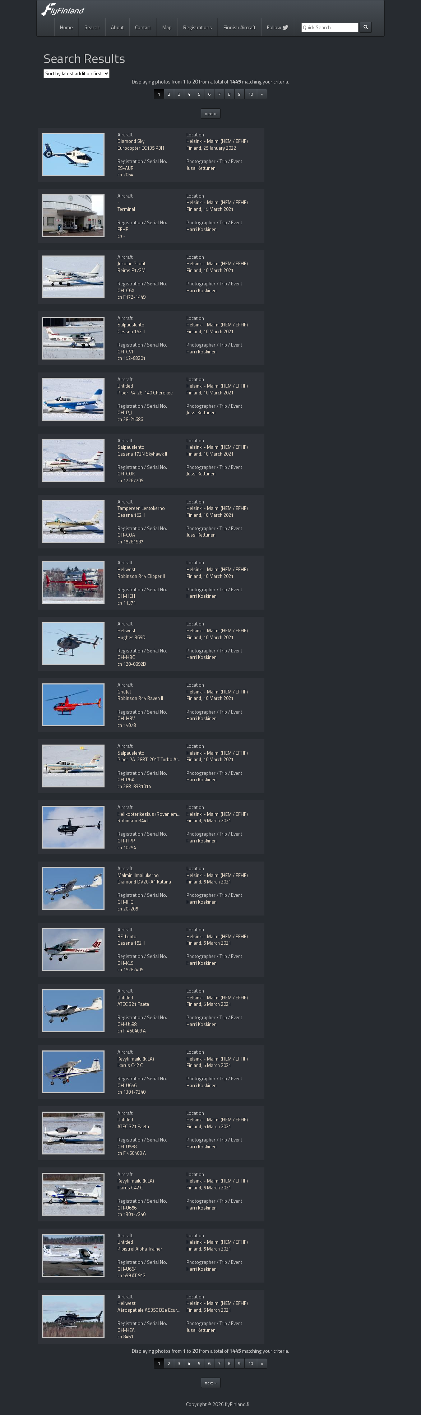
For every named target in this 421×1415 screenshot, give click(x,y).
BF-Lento (127, 936)
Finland (193, 148)
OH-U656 (127, 1085)
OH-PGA (126, 779)
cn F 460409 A (131, 1030)
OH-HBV (126, 718)
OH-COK (126, 473)
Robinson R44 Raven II (140, 698)
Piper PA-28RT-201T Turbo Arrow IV (154, 759)
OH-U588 (127, 1024)
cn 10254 (126, 847)
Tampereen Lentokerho (141, 508)
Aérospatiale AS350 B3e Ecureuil (150, 1310)
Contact (143, 27)
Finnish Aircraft (239, 27)
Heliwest (126, 569)
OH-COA (126, 534)
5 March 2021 (217, 820)
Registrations (197, 27)
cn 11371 (126, 602)
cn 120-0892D (131, 664)
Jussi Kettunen (201, 168)
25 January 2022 (219, 148)
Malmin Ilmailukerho (138, 875)
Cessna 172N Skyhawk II (142, 453)
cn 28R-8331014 (134, 786)
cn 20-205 (127, 908)
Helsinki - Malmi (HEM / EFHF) (217, 141)
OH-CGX (125, 290)
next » (211, 113)
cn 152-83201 (131, 358)
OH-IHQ (125, 901)
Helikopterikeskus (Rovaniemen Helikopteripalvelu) (169, 814)
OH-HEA (126, 1330)
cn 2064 (125, 174)
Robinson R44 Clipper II (141, 576)
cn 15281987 (130, 541)
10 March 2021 (218, 270)
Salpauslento (130, 324)
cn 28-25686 (130, 419)
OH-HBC (126, 657)
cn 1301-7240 (131, 1091)
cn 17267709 (130, 480)
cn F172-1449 (131, 296)
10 (250, 94)
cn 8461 (125, 1336)
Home (66, 27)
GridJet (124, 691)
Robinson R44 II (133, 820)
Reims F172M (131, 270)
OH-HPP (126, 840)
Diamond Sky (130, 141)
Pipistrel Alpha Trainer (139, 1248)
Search (92, 27)
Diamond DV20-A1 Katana (144, 881)
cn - (121, 235)
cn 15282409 (130, 969)
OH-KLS (125, 963)
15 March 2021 (218, 209)
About (117, 27)
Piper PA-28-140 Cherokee (145, 392)
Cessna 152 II (131, 331)
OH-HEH (126, 596)
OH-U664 (127, 1268)
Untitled (125, 385)
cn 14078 (126, 725)
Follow (277, 27)
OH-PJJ (124, 412)
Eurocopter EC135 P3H (140, 148)
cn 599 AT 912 (131, 1275)
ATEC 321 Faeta (133, 1004)
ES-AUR (125, 168)
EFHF (122, 229)
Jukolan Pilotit (131, 263)
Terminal (126, 209)
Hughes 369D (131, 637)
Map (167, 27)
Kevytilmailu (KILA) (135, 1058)
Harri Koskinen (201, 229)
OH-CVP (126, 351)
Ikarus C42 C (130, 1065)
